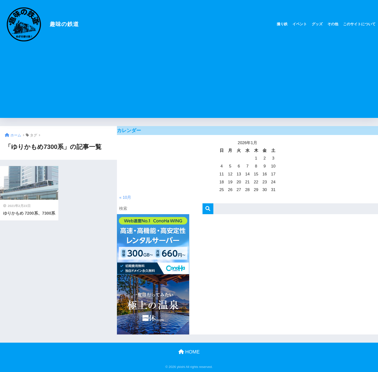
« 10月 (125, 197)
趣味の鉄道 (40, 24)
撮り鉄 (282, 24)
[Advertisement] (189, 84)
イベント (299, 24)
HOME (189, 351)
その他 (332, 24)
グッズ (317, 24)
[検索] (207, 208)
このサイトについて (359, 24)
